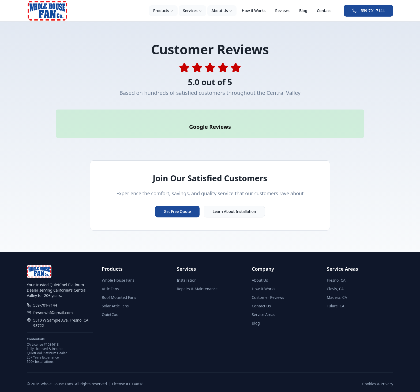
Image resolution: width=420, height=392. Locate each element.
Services (192, 10)
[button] (55, 135)
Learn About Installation (234, 203)
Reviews (282, 10)
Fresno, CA (336, 272)
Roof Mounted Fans (119, 289)
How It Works (263, 281)
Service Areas (263, 307)
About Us (222, 10)
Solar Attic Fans (115, 298)
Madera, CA (337, 289)
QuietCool (110, 307)
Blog (303, 10)
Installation (187, 272)
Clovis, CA (335, 281)
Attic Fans (110, 281)
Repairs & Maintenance (197, 281)
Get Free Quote (177, 203)
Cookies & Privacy (377, 376)
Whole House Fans (118, 272)
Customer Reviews (268, 289)
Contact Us (261, 298)
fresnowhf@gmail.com (50, 305)
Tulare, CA (335, 298)
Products (163, 10)
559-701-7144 (368, 10)
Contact (324, 10)
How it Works (253, 10)
